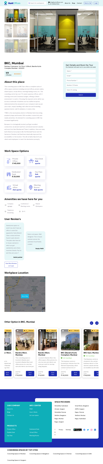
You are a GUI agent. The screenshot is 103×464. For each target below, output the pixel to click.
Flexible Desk (11, 433)
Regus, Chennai (79, 413)
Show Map (25, 296)
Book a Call (88, 3)
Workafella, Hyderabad (61, 406)
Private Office (11, 430)
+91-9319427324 (53, 4)
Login (96, 3)
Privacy (61, 431)
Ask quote (37, 162)
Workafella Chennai (60, 413)
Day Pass (10, 437)
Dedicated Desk (34, 430)
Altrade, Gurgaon (60, 409)
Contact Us (10, 416)
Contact (79, 3)
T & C (55, 433)
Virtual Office (34, 433)
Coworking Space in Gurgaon (16, 461)
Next (97, 323)
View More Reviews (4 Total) (11, 265)
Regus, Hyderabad (80, 419)
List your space (34, 416)
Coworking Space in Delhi (83, 455)
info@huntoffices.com (55, 2)
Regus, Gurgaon (59, 423)
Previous (91, 323)
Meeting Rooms (34, 437)
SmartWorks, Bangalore (82, 406)
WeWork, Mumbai (80, 416)
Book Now (7, 373)
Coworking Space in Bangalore (39, 455)
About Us (67, 3)
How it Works (34, 412)
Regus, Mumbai (59, 419)
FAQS (31, 409)
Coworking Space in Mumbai (16, 455)
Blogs (73, 3)
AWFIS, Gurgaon (80, 409)
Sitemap (68, 431)
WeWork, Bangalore (60, 416)
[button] (32, 50)
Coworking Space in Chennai (62, 455)
